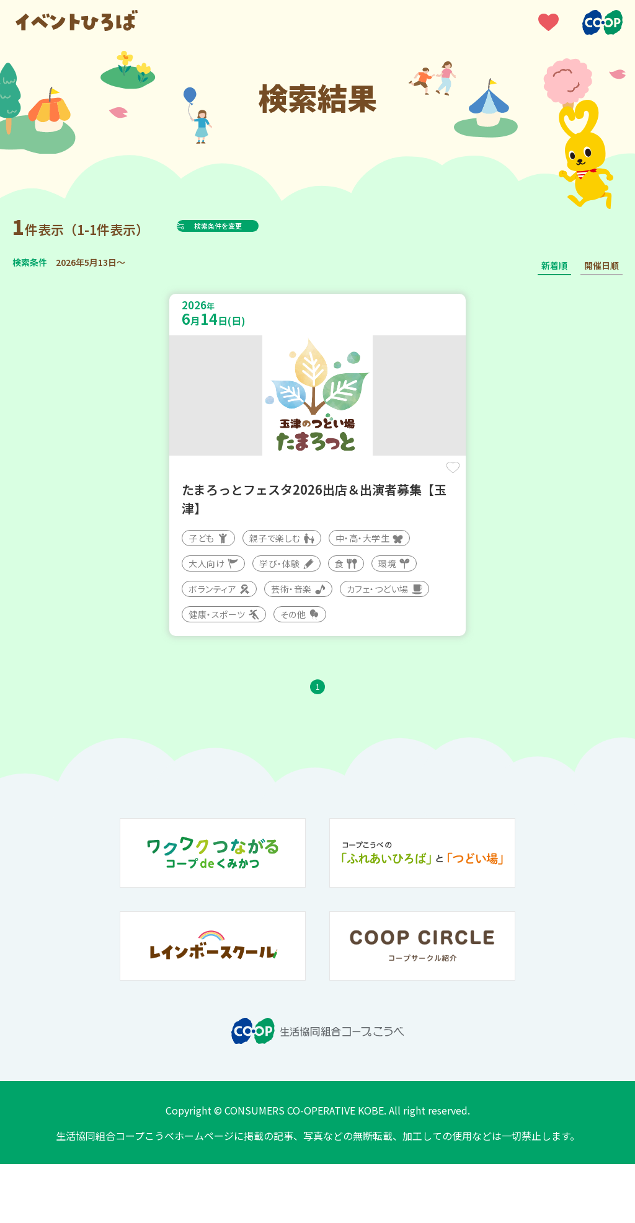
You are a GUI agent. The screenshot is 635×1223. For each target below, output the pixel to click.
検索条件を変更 (248, 225)
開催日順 (601, 265)
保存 (410, 478)
